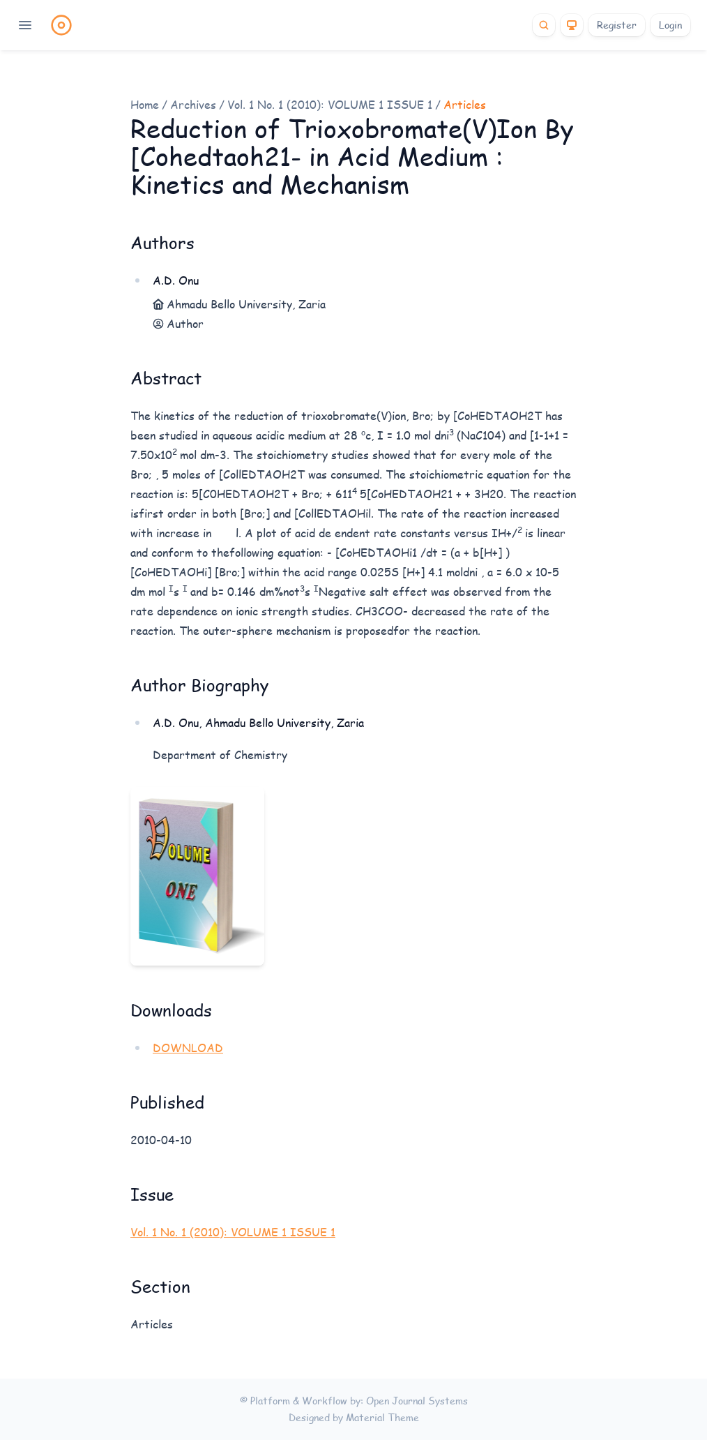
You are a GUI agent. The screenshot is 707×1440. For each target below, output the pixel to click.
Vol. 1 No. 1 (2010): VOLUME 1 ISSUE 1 (329, 104)
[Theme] (572, 25)
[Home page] (61, 25)
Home (144, 104)
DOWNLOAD (188, 1048)
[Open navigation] (25, 25)
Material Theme (382, 1417)
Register (617, 24)
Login (670, 24)
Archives (193, 104)
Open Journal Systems (417, 1400)
